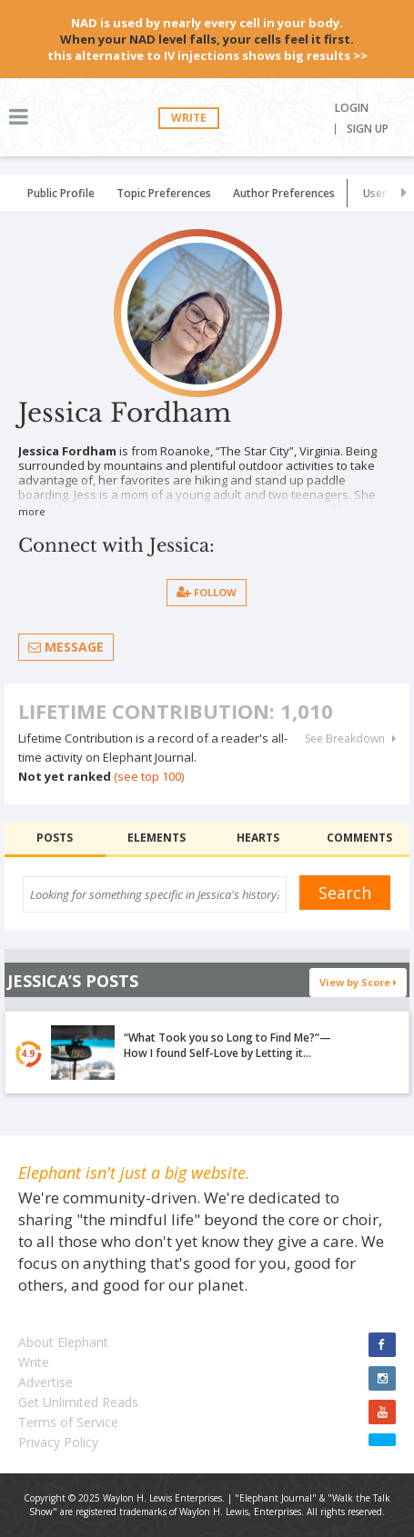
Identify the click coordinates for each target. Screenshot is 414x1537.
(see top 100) (149, 776)
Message (66, 646)
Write (189, 117)
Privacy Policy (58, 1442)
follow (207, 592)
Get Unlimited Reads (78, 1402)
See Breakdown (350, 739)
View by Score (358, 982)
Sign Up (368, 129)
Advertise (45, 1382)
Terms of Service (68, 1422)
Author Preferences (284, 193)
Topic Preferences (163, 193)
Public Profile (61, 193)
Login (352, 108)
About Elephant (63, 1342)
